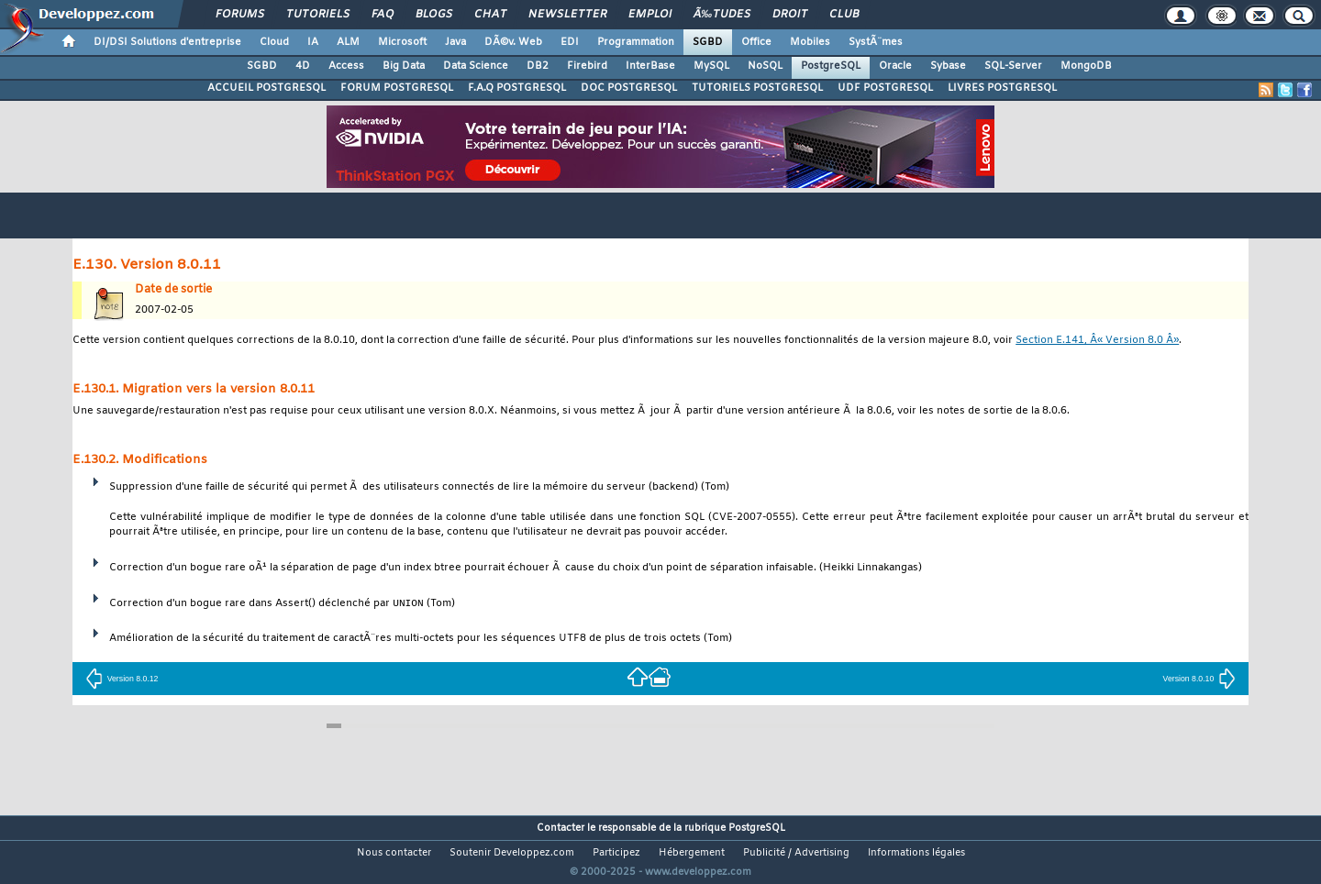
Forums (240, 14)
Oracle (895, 66)
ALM (348, 42)
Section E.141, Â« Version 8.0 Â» (1097, 341)
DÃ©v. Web (513, 42)
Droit (790, 14)
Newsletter (567, 14)
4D (302, 66)
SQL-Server (1013, 66)
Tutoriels (317, 14)
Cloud (274, 42)
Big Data (404, 66)
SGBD (708, 42)
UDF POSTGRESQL (885, 88)
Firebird (587, 66)
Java (455, 42)
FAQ (382, 14)
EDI (570, 42)
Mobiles (810, 42)
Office (756, 42)
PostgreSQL (830, 66)
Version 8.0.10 (1200, 678)
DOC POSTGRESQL (629, 88)
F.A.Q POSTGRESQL (517, 88)
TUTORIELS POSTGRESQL (757, 88)
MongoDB (1086, 66)
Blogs (434, 14)
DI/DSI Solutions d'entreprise (167, 42)
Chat (490, 14)
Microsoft (402, 42)
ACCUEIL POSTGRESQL (266, 88)
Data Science (475, 66)
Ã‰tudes (722, 14)
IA (312, 42)
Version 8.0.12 (122, 678)
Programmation (635, 42)
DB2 (538, 66)
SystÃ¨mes (876, 42)
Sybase (948, 66)
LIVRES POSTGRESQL (1002, 88)
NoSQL (765, 66)
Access (346, 66)
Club (843, 14)
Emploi (650, 14)
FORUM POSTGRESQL (396, 88)
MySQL (711, 66)
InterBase (650, 66)
